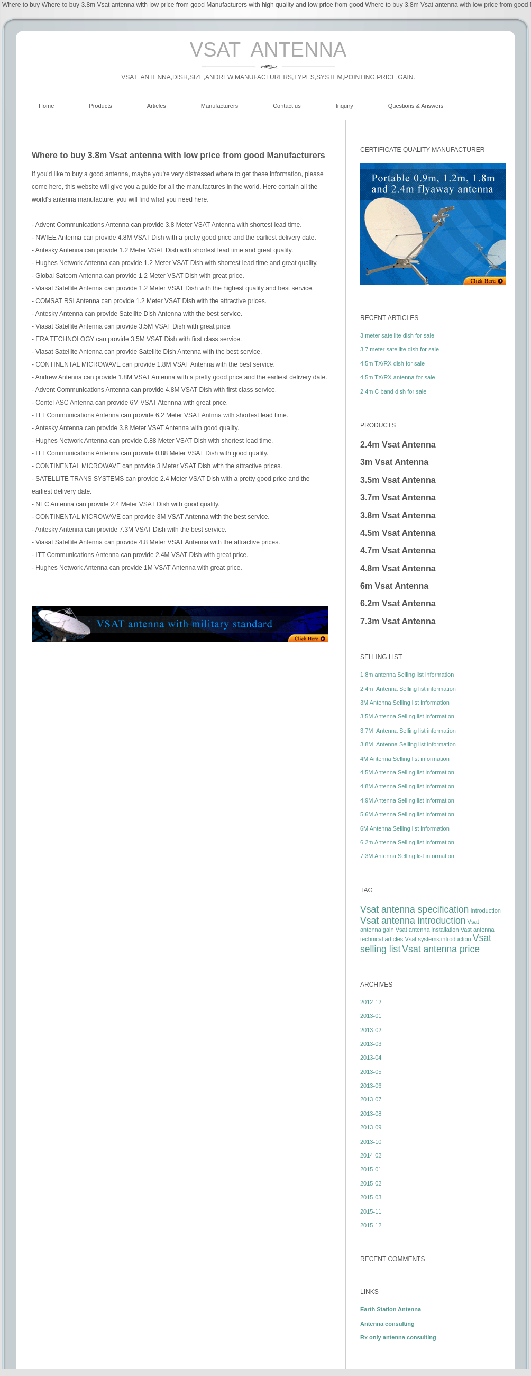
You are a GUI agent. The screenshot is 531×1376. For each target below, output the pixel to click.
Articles (156, 106)
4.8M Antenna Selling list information (407, 786)
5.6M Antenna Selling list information (407, 814)
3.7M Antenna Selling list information (408, 730)
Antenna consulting (387, 1323)
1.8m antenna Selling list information (407, 674)
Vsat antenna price (441, 949)
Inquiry (344, 106)
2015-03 (370, 1197)
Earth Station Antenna (390, 1309)
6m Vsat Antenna (394, 585)
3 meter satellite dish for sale (397, 335)
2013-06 (370, 1085)
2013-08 (370, 1113)
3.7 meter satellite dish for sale (399, 349)
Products (100, 106)
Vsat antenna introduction (413, 920)
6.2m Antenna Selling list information (407, 842)
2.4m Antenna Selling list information (408, 689)
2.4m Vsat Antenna (398, 444)
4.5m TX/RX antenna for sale (397, 377)
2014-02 (370, 1155)
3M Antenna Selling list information (405, 702)
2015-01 (370, 1169)
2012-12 (370, 1002)
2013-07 (370, 1099)
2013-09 (370, 1127)
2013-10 (370, 1141)
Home (46, 106)
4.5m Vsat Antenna (398, 532)
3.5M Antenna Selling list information (407, 716)
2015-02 (370, 1183)
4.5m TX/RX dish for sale (392, 363)
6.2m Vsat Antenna (398, 603)
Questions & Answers (416, 106)
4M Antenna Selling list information (405, 758)
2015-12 (370, 1225)
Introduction (485, 910)
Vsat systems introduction (438, 939)
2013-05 (370, 1072)
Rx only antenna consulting (398, 1337)
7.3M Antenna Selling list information (407, 856)
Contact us (287, 106)
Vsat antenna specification (414, 909)
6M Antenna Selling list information (405, 828)
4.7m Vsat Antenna (398, 550)
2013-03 (370, 1044)
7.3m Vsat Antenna (398, 621)
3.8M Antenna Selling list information (408, 744)
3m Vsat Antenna (394, 462)
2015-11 (370, 1211)
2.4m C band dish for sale (393, 391)
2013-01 (370, 1016)
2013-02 (370, 1030)
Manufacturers (219, 106)
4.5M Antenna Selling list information (407, 772)
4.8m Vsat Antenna (398, 568)
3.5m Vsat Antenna (398, 480)
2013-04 (370, 1057)
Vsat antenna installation (427, 929)
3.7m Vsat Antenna (398, 497)
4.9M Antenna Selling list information (407, 800)
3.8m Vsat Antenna (398, 515)
